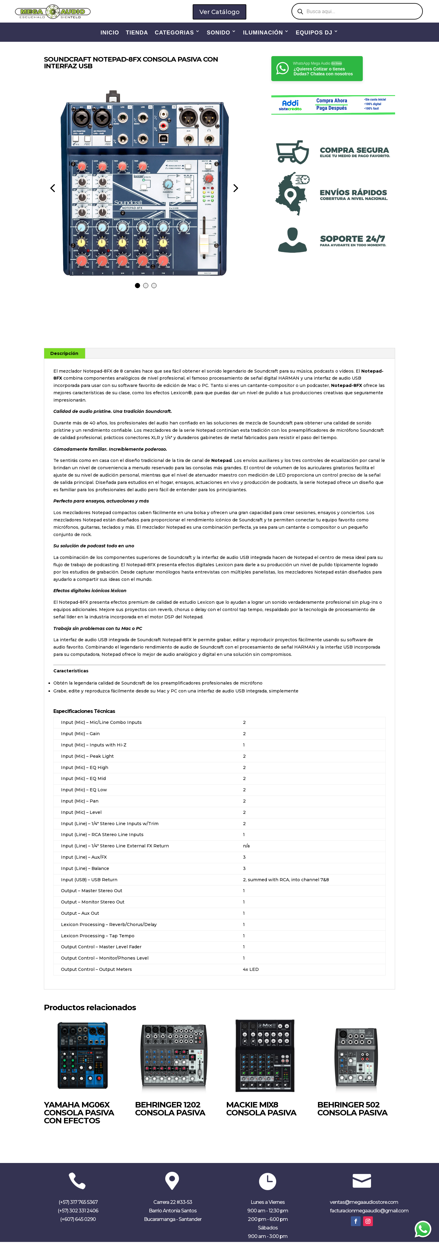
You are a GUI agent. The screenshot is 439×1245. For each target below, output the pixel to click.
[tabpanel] (144, 191)
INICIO (110, 33)
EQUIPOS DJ (314, 33)
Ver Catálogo (219, 11)
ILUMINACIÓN (263, 33)
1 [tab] (137, 288)
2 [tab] (145, 288)
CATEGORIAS (174, 33)
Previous (53, 191)
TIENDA (137, 33)
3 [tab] (154, 288)
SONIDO (218, 33)
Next (234, 191)
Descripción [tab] (64, 356)
